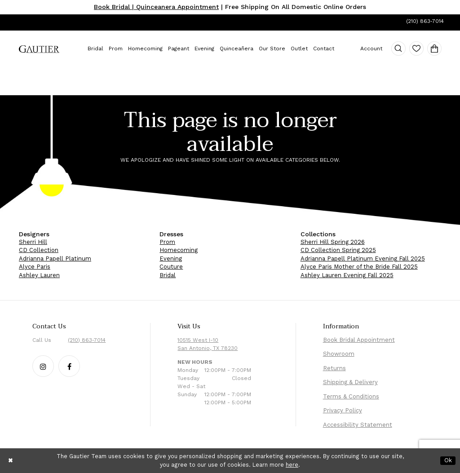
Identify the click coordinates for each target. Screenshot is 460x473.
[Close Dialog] (10, 460)
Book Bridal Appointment (359, 339)
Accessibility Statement (357, 424)
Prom (167, 242)
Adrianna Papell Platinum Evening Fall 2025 (363, 258)
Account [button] (371, 48)
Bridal (167, 275)
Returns (334, 368)
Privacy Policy (342, 410)
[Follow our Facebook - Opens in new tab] (69, 366)
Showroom (338, 353)
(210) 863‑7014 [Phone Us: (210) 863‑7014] (425, 21)
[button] (398, 48)
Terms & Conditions (351, 396)
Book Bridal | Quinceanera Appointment (156, 6)
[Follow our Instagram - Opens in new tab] (43, 366)
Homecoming (178, 250)
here (292, 464)
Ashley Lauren (39, 275)
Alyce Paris (34, 266)
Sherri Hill (33, 242)
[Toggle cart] (434, 48)
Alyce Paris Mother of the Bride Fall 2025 (359, 266)
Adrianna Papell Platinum (55, 258)
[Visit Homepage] (39, 49)
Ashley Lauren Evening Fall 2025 (347, 275)
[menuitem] (39, 49)
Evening (170, 258)
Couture (171, 266)
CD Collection (38, 250)
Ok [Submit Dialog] (448, 460)
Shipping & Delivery (350, 382)
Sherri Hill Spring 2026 (333, 242)
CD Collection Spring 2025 (338, 250)
